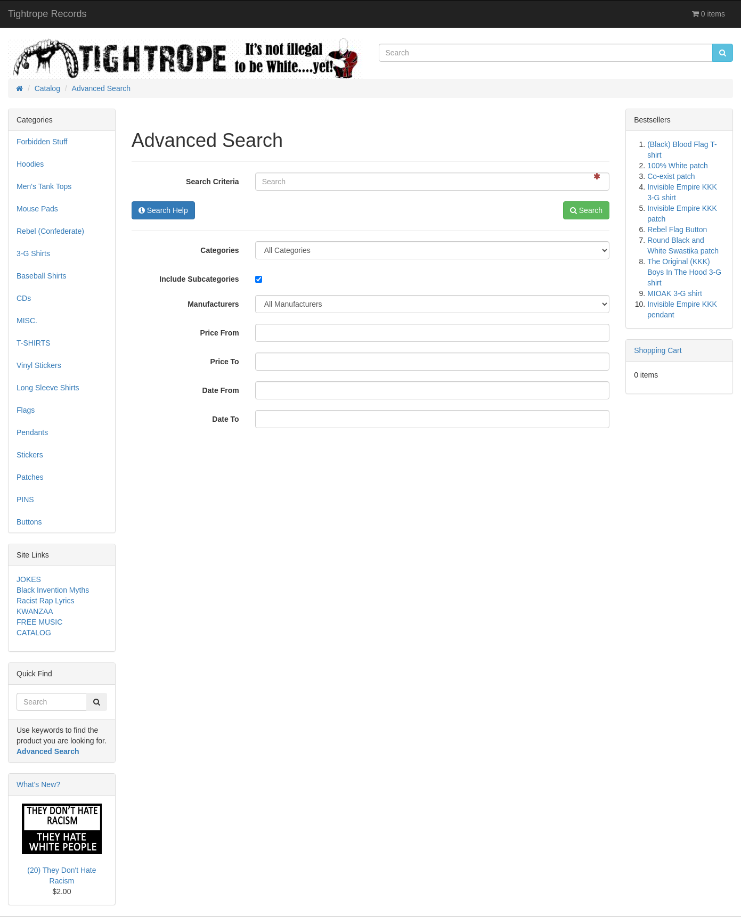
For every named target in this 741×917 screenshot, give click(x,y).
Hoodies (30, 164)
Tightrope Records (47, 14)
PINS (25, 499)
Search (586, 210)
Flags (26, 410)
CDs (24, 298)
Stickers (30, 455)
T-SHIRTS (34, 343)
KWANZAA (35, 611)
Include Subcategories (199, 279)
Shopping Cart (658, 350)
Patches (30, 477)
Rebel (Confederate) (50, 231)
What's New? (38, 784)
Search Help (163, 210)
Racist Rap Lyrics (45, 600)
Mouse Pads (37, 208)
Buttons (29, 522)
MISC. (27, 320)
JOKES (29, 579)
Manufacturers (213, 304)
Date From (220, 390)
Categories (219, 250)
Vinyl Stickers (39, 365)
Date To (225, 419)
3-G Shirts (33, 253)
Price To (224, 361)
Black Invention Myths (53, 590)
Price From (219, 333)
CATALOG (34, 632)
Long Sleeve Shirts (48, 387)
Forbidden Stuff (42, 141)
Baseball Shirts (41, 276)
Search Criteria (212, 181)
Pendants (32, 432)
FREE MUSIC (39, 622)
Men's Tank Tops (44, 186)
